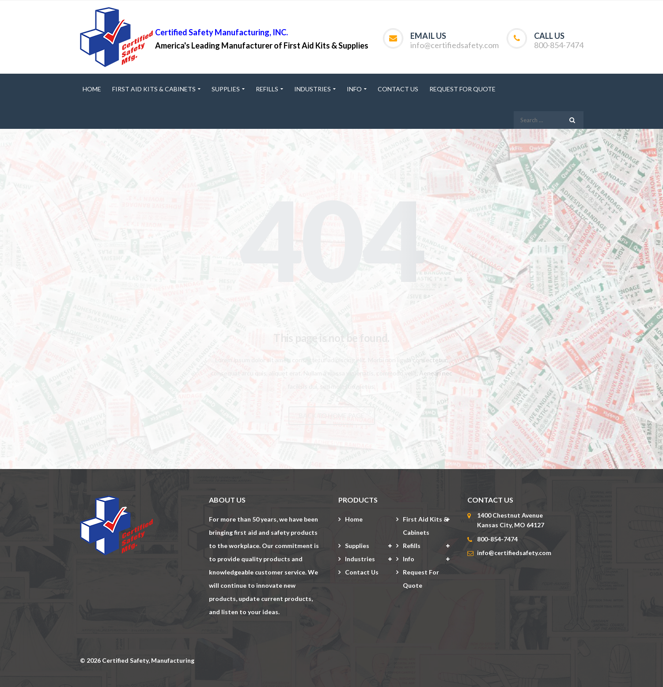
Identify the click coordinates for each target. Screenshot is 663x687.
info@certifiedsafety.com (454, 45)
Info (408, 559)
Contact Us (362, 572)
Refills (412, 545)
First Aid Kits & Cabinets (425, 525)
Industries (360, 559)
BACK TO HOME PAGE (331, 415)
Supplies (357, 545)
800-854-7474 (558, 45)
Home (354, 519)
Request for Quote (421, 578)
